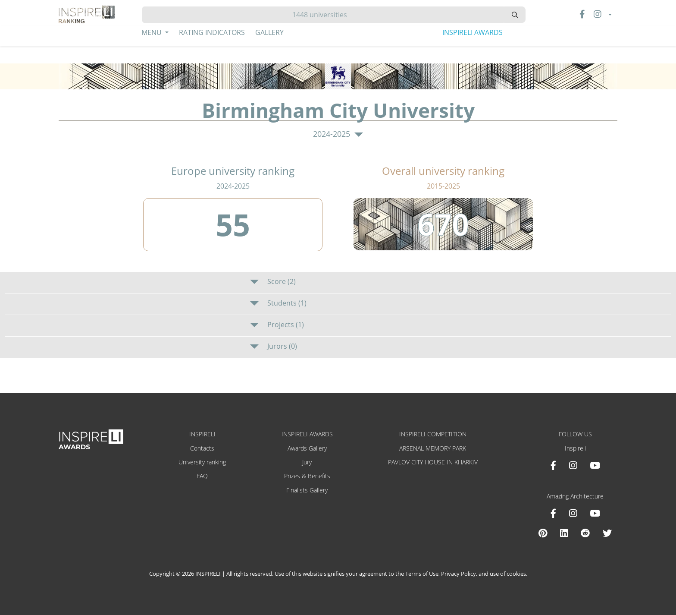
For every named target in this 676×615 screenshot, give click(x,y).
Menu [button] (152, 32)
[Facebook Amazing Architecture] (553, 513)
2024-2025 (338, 134)
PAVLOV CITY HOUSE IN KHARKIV (433, 462)
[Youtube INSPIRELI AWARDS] (595, 465)
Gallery (269, 32)
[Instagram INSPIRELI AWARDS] (572, 465)
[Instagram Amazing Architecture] (572, 513)
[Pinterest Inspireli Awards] (543, 533)
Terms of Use (421, 573)
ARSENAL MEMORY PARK (432, 448)
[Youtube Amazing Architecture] (595, 513)
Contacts (202, 448)
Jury (307, 462)
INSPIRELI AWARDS (472, 32)
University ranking (202, 462)
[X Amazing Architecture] (607, 533)
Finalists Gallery (307, 490)
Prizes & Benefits (307, 476)
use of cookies (508, 573)
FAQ (202, 476)
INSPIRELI (202, 434)
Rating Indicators (212, 32)
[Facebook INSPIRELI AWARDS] (553, 465)
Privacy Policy (458, 573)
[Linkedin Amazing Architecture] (563, 533)
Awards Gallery (307, 448)
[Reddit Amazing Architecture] (585, 533)
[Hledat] (323, 14)
